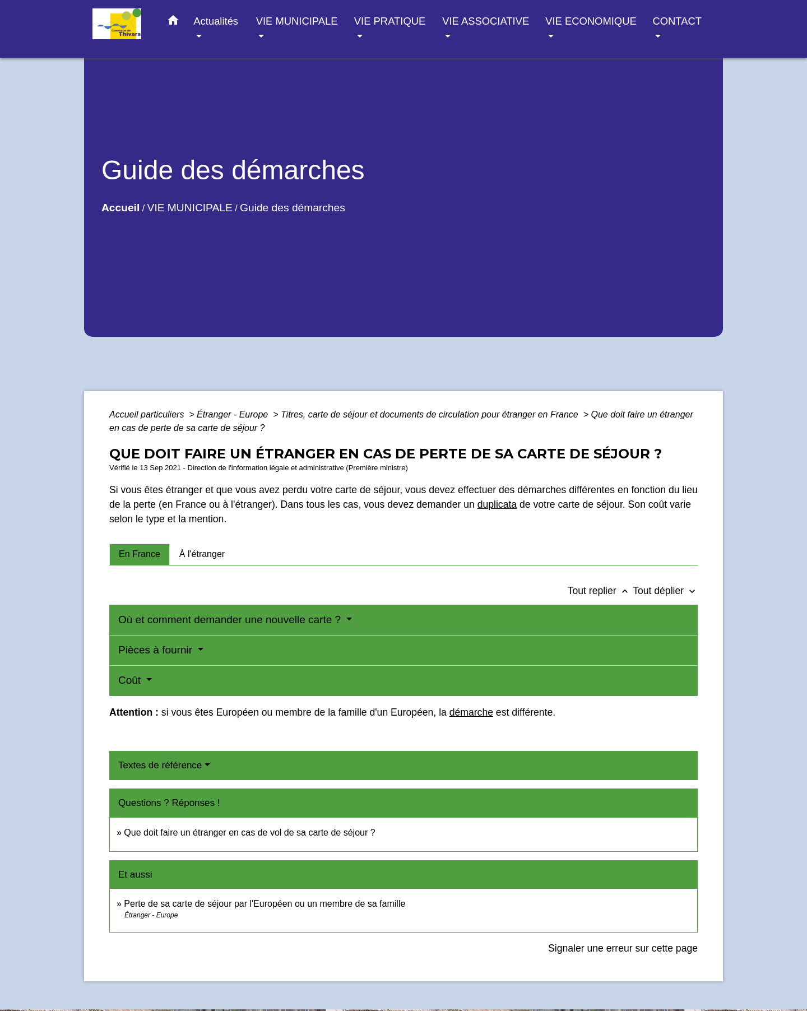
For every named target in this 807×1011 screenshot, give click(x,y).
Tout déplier (665, 590)
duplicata (497, 504)
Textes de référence (160, 765)
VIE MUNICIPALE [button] (297, 21)
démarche (471, 712)
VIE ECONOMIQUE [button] (590, 21)
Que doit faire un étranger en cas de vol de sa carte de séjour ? (249, 832)
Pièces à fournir (156, 650)
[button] (173, 22)
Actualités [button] (215, 21)
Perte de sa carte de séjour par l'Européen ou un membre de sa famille (264, 903)
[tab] (139, 554)
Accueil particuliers (148, 414)
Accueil (120, 208)
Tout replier (600, 590)
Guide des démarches (292, 208)
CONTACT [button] (676, 21)
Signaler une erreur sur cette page (623, 948)
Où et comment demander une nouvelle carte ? (231, 619)
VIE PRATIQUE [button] (389, 21)
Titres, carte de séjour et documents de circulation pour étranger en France (431, 414)
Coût (130, 680)
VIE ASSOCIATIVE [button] (485, 21)
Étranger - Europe (234, 414)
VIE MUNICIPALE (190, 208)
